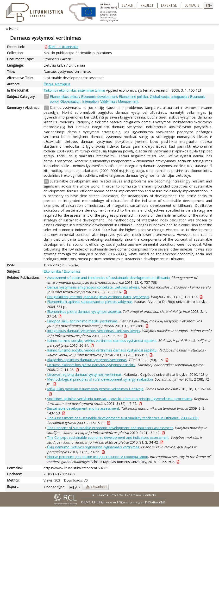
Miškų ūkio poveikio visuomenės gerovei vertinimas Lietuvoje (95, 389)
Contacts (192, 5)
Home (14, 28)
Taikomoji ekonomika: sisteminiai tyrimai (74, 90)
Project (147, 5)
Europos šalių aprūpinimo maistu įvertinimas (82, 321)
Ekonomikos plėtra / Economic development (83, 97)
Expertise (169, 5)
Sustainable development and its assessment (83, 408)
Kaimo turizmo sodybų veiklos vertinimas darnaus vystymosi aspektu (101, 340)
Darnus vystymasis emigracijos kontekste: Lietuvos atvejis (93, 287)
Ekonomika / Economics (62, 271)
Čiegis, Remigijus (57, 84)
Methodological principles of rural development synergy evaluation (100, 379)
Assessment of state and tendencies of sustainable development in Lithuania (108, 277)
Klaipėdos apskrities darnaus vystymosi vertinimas (87, 359)
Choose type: (54, 487)
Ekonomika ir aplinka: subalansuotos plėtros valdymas (89, 301)
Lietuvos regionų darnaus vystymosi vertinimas (84, 374)
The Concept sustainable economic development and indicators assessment (108, 437)
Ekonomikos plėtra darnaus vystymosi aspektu (84, 311)
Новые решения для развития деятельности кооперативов (97, 456)
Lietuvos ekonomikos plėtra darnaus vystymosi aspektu (91, 365)
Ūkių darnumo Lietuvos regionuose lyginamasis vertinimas (93, 447)
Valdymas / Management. (119, 101)
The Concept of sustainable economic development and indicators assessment (110, 428)
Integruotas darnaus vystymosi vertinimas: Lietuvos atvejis (93, 330)
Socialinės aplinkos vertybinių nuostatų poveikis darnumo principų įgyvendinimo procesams (119, 398)
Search (127, 5)
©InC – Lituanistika (63, 46)
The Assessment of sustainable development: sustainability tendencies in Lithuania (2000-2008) (123, 418)
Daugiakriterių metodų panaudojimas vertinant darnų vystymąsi (98, 296)
